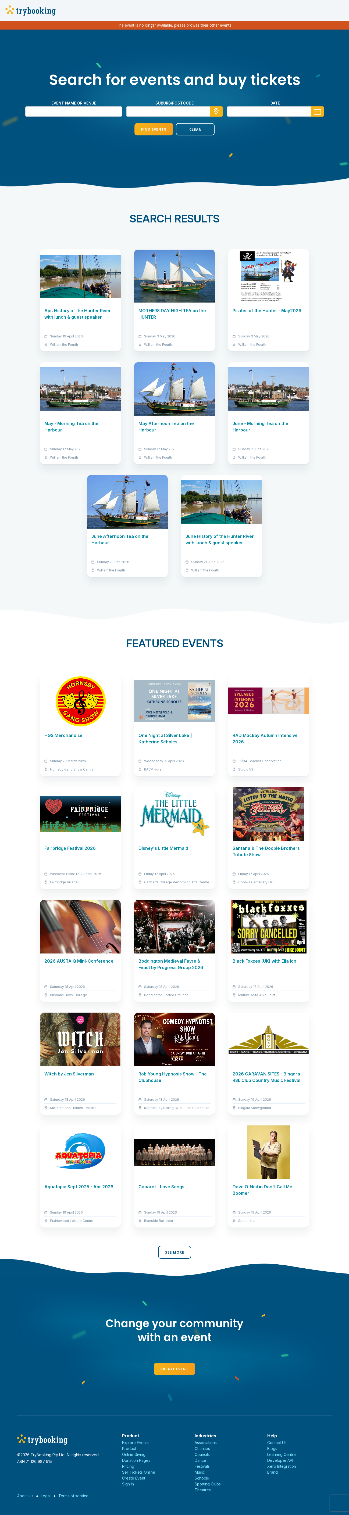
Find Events (153, 129)
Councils (202, 1454)
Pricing (128, 1466)
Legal (46, 1496)
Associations (206, 1442)
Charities (202, 1448)
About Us (25, 1496)
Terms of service (73, 1496)
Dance (200, 1460)
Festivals (202, 1466)
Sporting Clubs (208, 1484)
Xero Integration (281, 1466)
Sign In (128, 1484)
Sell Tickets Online (138, 1472)
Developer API (280, 1460)
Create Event (174, 1368)
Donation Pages (136, 1460)
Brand (272, 1472)
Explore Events (135, 1442)
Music (200, 1472)
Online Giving (133, 1454)
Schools (202, 1478)
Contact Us (277, 1442)
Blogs (272, 1448)
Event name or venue (73, 103)
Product (129, 1448)
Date (275, 103)
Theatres (203, 1490)
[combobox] (174, 111)
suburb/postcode (174, 103)
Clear (195, 129)
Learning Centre (281, 1454)
